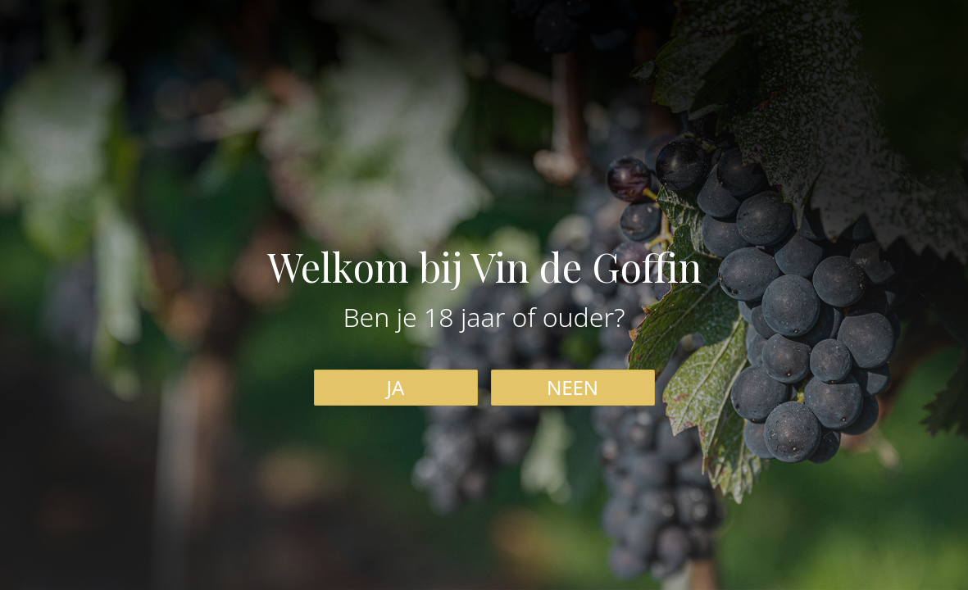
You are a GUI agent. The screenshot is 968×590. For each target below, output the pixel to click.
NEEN (572, 387)
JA (396, 387)
